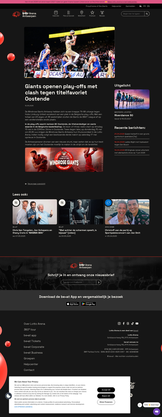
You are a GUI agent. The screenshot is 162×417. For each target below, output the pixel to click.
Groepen (29, 358)
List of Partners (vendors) (23, 407)
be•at (136, 330)
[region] (69, 394)
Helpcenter (116, 6)
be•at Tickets (32, 341)
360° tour (30, 329)
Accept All (106, 390)
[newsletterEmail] (81, 282)
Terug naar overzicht (35, 183)
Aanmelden (130, 6)
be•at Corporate (34, 347)
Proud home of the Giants (96, 6)
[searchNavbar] (135, 13)
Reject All (106, 396)
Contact (29, 370)
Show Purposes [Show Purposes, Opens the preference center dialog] (106, 402)
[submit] (146, 13)
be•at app (30, 335)
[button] (8, 395)
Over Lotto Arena (34, 323)
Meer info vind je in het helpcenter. (122, 2)
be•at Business (33, 352)
